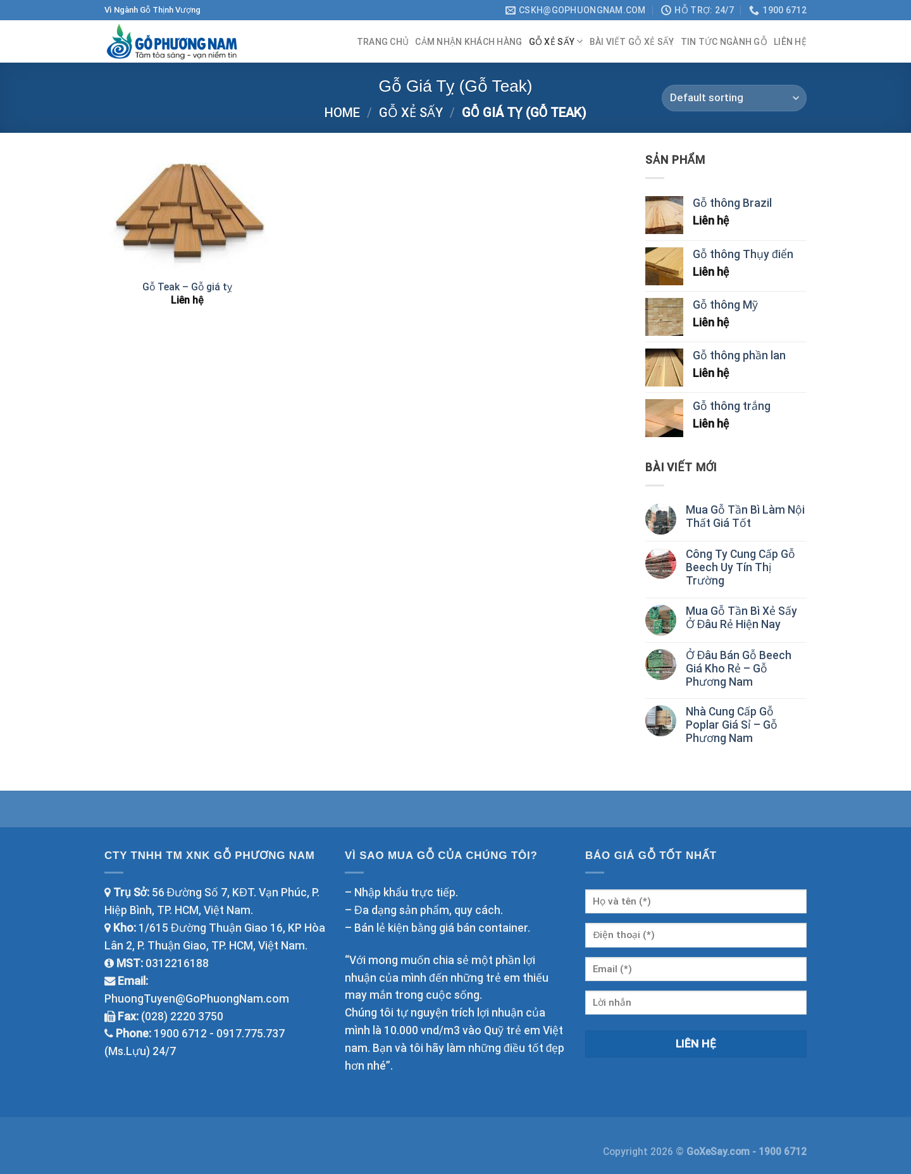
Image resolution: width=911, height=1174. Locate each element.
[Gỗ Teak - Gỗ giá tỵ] (187, 211)
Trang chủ (383, 42)
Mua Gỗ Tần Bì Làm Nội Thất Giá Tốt (745, 516)
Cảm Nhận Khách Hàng (468, 42)
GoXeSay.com (719, 1152)
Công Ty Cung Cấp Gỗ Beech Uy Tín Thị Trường (740, 567)
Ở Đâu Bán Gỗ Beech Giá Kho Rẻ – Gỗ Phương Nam (739, 668)
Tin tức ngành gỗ (724, 42)
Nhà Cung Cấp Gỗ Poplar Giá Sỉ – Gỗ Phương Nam (732, 725)
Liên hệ (790, 42)
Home (342, 112)
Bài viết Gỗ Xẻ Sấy (632, 42)
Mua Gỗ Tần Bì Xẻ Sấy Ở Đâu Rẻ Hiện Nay (741, 618)
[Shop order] (734, 98)
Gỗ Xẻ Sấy (556, 41)
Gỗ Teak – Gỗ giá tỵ (187, 287)
